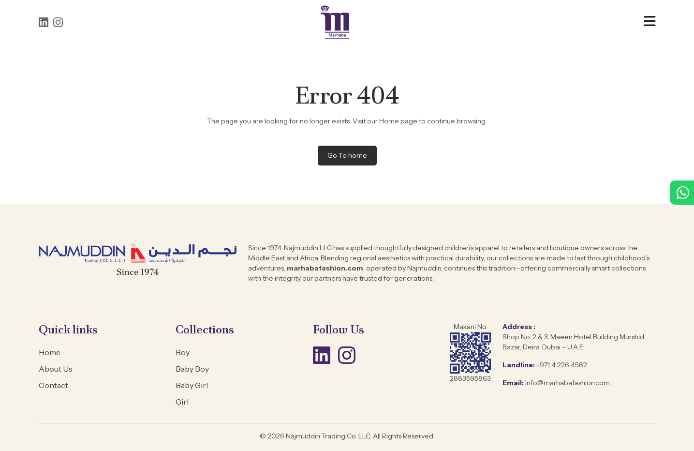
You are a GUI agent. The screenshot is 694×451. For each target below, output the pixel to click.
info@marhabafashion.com (567, 382)
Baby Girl (192, 385)
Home (49, 352)
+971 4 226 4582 (561, 365)
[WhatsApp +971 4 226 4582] (682, 195)
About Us (56, 369)
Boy (183, 352)
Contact (53, 385)
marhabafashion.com (324, 268)
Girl (182, 401)
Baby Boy (192, 369)
